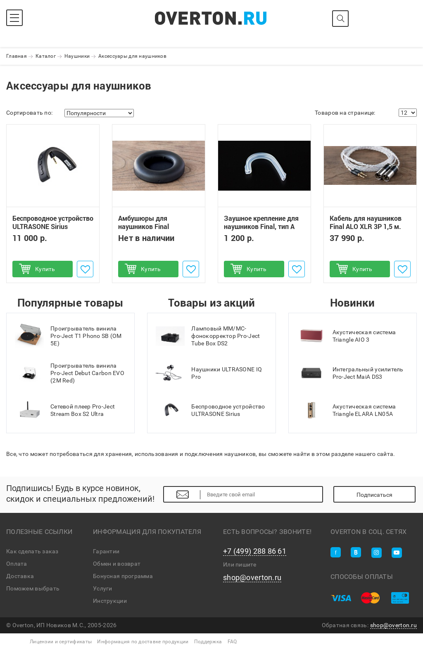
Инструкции (110, 600)
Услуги (102, 588)
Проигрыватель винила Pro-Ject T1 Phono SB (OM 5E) (68, 335)
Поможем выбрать (32, 588)
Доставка (20, 576)
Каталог (46, 56)
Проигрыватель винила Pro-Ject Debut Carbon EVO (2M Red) (69, 373)
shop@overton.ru (252, 578)
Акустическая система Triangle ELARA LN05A (346, 410)
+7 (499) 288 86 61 (254, 551)
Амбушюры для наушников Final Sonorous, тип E (143, 226)
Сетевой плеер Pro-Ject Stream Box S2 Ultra (65, 410)
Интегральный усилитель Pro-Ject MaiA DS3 (350, 373)
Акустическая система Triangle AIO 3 (346, 335)
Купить (45, 269)
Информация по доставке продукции (142, 642)
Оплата (16, 563)
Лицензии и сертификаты (61, 642)
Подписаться (374, 494)
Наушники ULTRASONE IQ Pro (209, 373)
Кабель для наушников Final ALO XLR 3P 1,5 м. (366, 222)
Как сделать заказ (32, 551)
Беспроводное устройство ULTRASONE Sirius (52, 222)
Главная (16, 56)
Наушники (77, 56)
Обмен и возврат (116, 563)
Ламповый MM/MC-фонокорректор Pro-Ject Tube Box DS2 (208, 335)
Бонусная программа (123, 576)
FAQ (232, 642)
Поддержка (208, 642)
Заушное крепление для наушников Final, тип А (261, 222)
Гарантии (106, 551)
